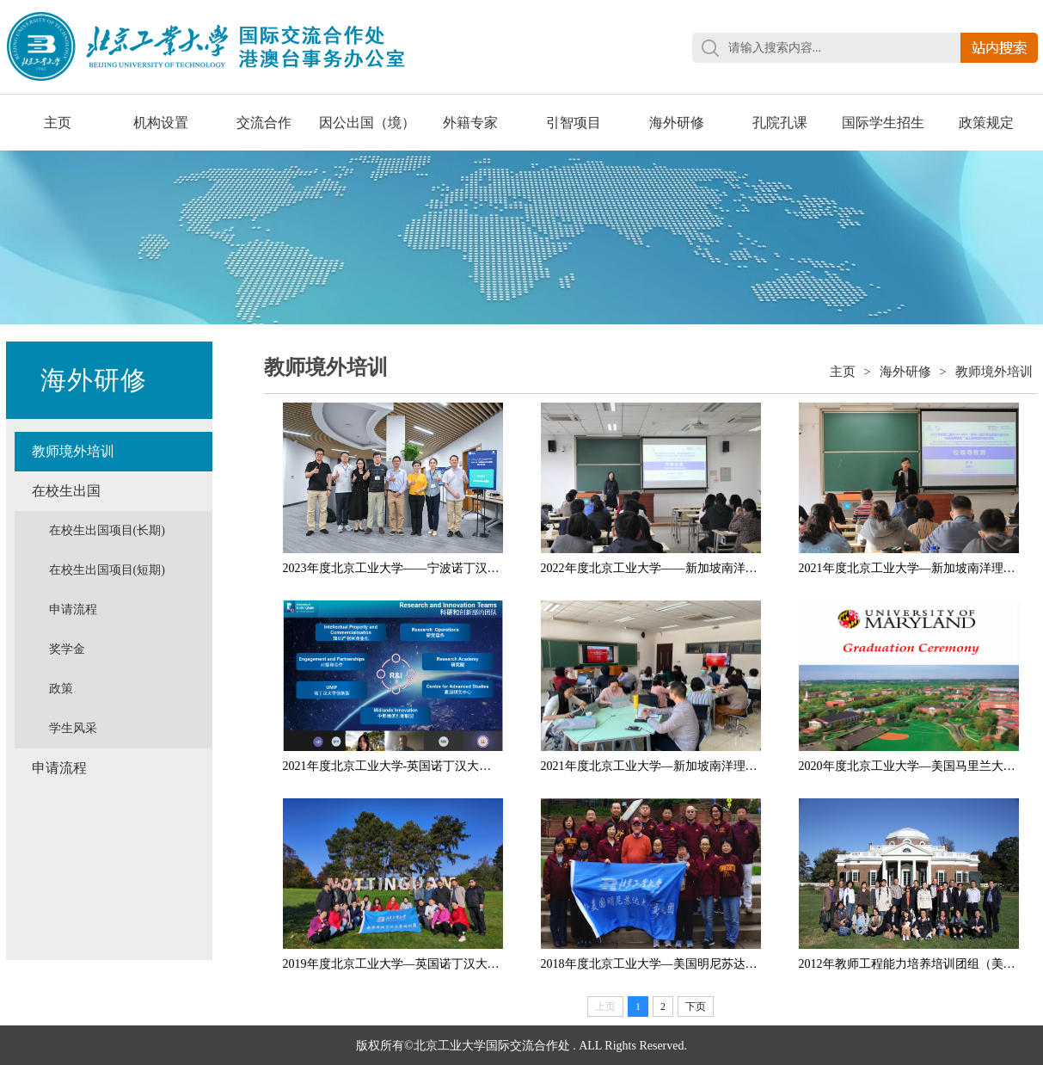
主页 (57, 122)
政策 (61, 688)
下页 (695, 1006)
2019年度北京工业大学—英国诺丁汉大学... (396, 963)
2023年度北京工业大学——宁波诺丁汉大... (396, 568)
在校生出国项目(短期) (107, 569)
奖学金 (67, 649)
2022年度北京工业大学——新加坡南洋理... (654, 568)
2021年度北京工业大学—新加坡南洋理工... (912, 568)
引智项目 (573, 122)
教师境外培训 (73, 451)
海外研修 (676, 122)
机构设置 (160, 122)
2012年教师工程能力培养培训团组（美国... (912, 963)
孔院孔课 (779, 122)
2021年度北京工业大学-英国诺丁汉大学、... (397, 766)
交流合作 (263, 122)
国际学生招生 (883, 122)
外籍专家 (470, 122)
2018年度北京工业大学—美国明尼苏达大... (654, 963)
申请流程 (73, 609)
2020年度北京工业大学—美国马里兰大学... (912, 766)
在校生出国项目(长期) (107, 530)
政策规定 (986, 122)
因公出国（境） (367, 122)
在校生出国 (66, 490)
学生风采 (73, 728)
